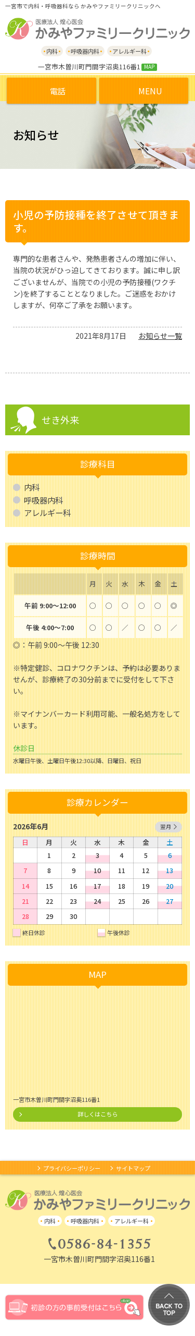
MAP (149, 67)
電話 (58, 90)
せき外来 (60, 419)
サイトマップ (133, 1168)
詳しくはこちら (97, 1114)
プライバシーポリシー (71, 1168)
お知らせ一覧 (160, 335)
